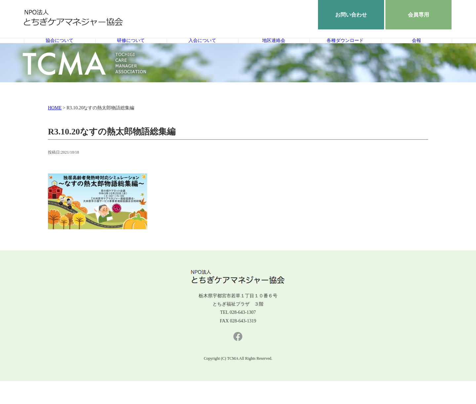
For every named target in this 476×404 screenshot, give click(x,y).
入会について (202, 52)
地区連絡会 (274, 52)
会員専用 (418, 15)
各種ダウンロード (345, 52)
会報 (416, 52)
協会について (59, 52)
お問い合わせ (351, 15)
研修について (131, 52)
